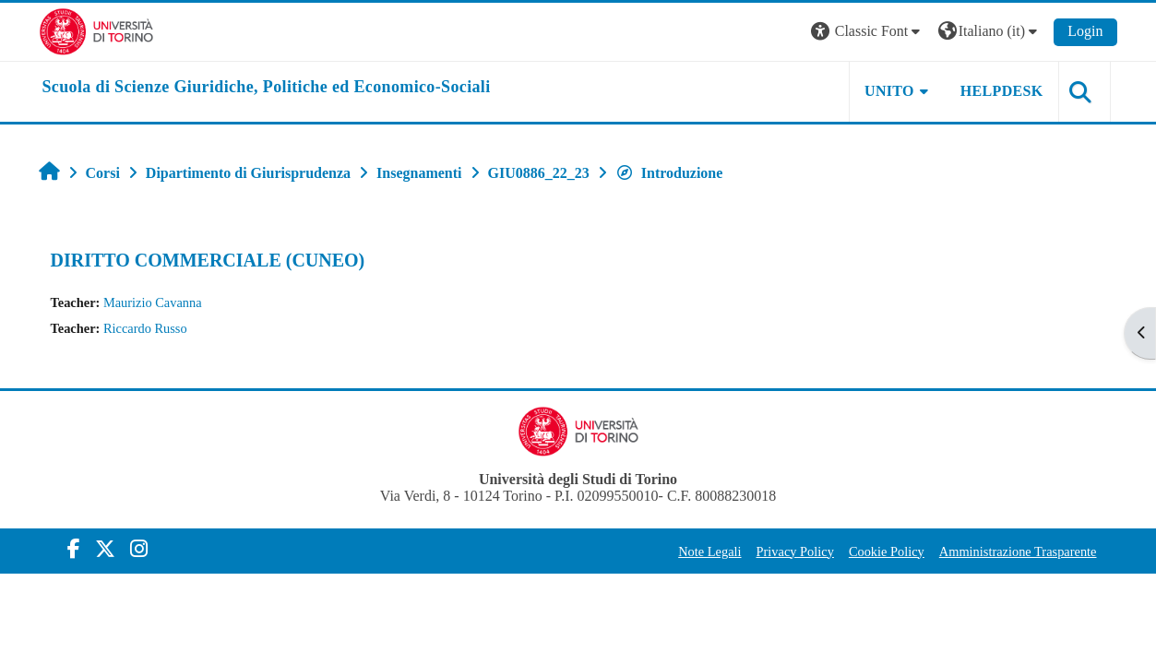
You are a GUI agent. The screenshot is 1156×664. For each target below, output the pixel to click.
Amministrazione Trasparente (1018, 551)
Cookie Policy (886, 551)
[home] (266, 87)
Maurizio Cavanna (152, 302)
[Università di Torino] (96, 30)
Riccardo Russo (145, 328)
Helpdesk (1001, 91)
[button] (868, 32)
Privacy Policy (795, 551)
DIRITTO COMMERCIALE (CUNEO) (208, 260)
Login (1084, 31)
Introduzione (669, 173)
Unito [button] (889, 91)
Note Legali (709, 551)
